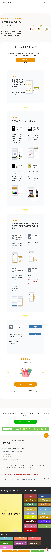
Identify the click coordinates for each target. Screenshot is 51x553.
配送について (21, 467)
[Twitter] (48, 479)
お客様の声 (36, 467)
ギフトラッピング (6, 467)
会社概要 (23, 479)
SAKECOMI (28, 470)
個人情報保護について (31, 479)
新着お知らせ (5, 470)
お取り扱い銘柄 (40, 465)
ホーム (3, 465)
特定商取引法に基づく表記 (8, 479)
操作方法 (23, 465)
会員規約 (18, 479)
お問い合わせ (20, 470)
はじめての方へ (10, 465)
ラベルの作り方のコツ (31, 465)
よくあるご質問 (29, 467)
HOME (2, 10)
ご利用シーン (14, 467)
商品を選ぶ (17, 465)
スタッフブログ (13, 470)
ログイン (34, 470)
